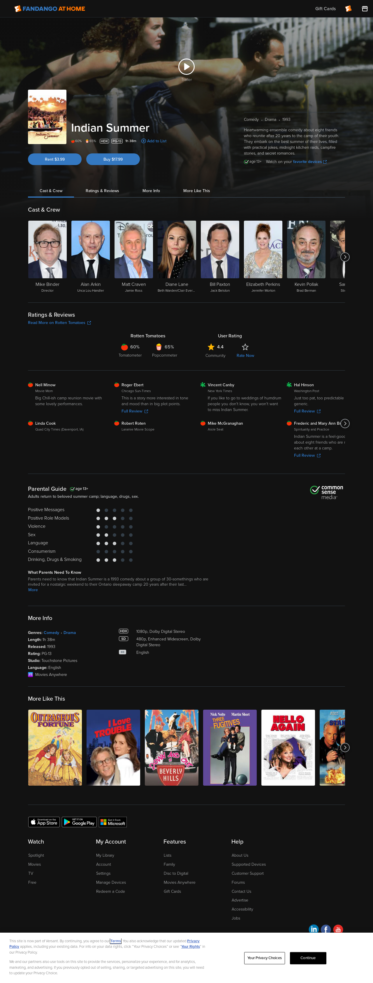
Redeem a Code (110, 891)
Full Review (135, 411)
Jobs (236, 918)
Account (103, 864)
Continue (308, 958)
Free (32, 882)
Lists (167, 855)
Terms (115, 941)
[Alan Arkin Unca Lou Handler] (90, 257)
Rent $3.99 (55, 159)
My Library (105, 855)
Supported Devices (249, 864)
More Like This (196, 190)
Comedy (51, 632)
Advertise (240, 900)
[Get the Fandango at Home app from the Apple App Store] (44, 821)
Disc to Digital (176, 873)
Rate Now (245, 355)
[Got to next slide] (344, 257)
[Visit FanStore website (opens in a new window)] (365, 8)
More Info (151, 190)
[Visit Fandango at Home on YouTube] (338, 930)
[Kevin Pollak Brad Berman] (306, 257)
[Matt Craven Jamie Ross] (133, 257)
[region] (186, 958)
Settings (103, 873)
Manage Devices (111, 882)
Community (215, 355)
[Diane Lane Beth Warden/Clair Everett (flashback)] (176, 257)
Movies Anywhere (180, 882)
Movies (34, 864)
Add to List (156, 141)
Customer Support (248, 873)
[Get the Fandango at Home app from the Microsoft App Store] (112, 821)
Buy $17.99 (113, 159)
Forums (238, 882)
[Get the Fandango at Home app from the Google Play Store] (79, 821)
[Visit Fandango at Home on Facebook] (326, 930)
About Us (240, 855)
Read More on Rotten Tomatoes (59, 322)
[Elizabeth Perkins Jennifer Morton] (263, 257)
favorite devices (310, 161)
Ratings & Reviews (102, 190)
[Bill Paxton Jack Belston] (220, 257)
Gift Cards (172, 891)
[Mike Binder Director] (47, 257)
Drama (70, 632)
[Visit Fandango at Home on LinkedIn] (313, 930)
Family (169, 864)
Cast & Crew (51, 190)
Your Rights (190, 946)
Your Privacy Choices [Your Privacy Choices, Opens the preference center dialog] (264, 958)
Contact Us (241, 891)
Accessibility (242, 909)
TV (30, 873)
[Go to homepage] (49, 8)
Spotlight (36, 855)
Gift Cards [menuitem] (325, 9)
